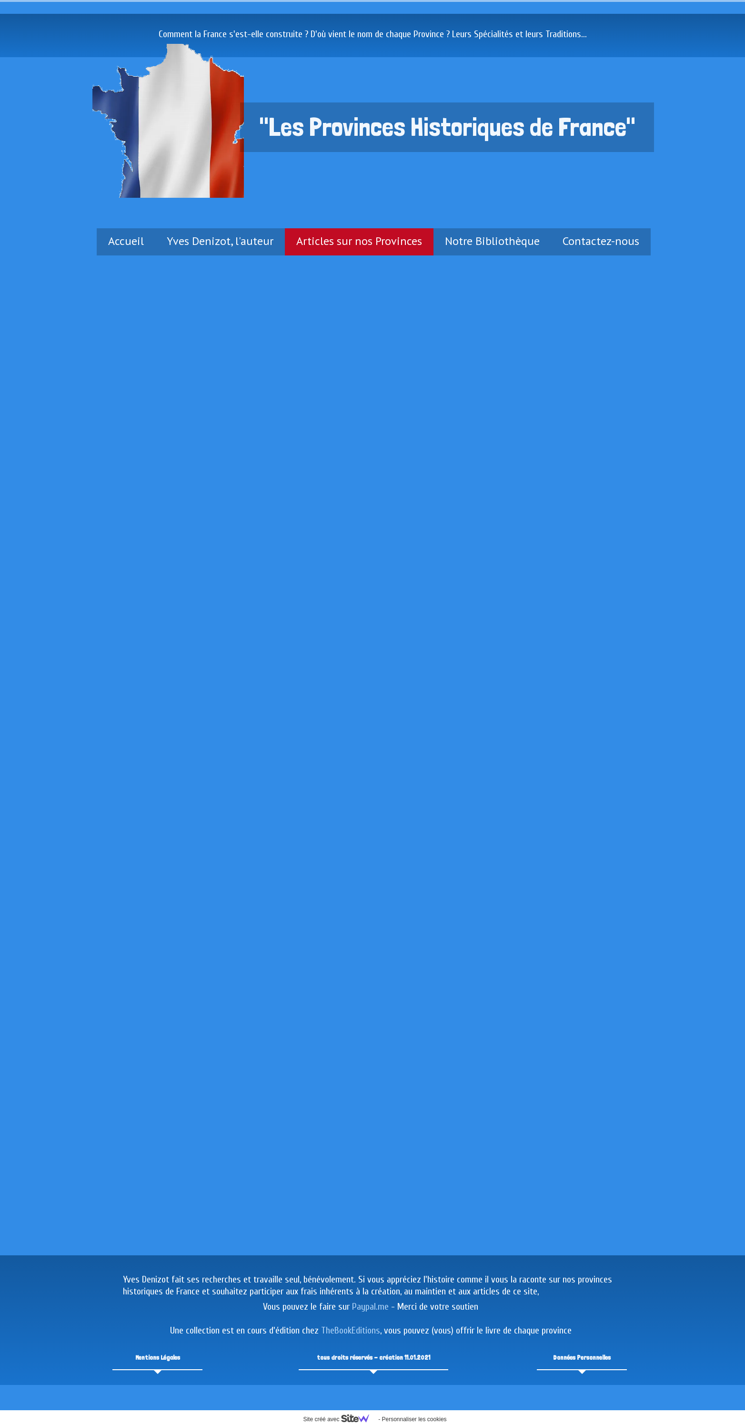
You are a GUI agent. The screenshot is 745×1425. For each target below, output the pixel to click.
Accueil (126, 241)
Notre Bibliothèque (492, 241)
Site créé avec (339, 1419)
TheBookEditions (350, 1330)
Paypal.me (370, 1306)
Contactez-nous (601, 241)
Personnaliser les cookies (414, 1419)
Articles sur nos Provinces (359, 241)
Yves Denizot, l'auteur (220, 241)
